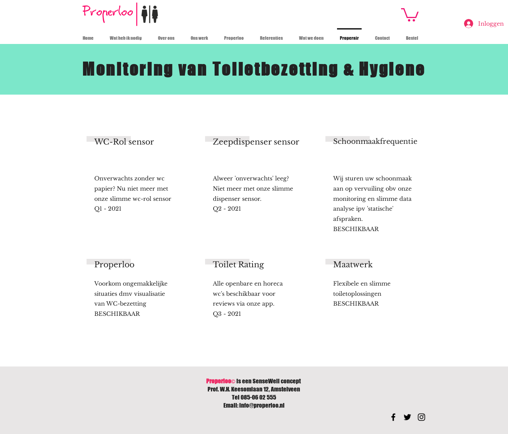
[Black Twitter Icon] (407, 417)
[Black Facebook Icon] (393, 417)
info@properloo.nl (262, 405)
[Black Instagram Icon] (421, 417)
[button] (410, 14)
